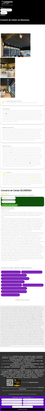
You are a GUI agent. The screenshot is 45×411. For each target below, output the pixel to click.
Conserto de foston (5, 322)
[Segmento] (6, 10)
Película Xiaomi (17, 385)
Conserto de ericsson (12, 325)
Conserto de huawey (13, 321)
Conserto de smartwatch (27, 331)
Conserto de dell (4, 325)
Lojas (2, 7)
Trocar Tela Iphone (15, 368)
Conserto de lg (17, 316)
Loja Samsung (15, 374)
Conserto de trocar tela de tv (11, 350)
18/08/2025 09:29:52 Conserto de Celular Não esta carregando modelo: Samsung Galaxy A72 (14, 291)
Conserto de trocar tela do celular (25, 350)
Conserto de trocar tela (28, 333)
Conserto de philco (5, 321)
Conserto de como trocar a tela (20, 336)
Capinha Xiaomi (29, 380)
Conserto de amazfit (28, 334)
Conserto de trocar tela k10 (6, 351)
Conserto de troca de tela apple (10, 342)
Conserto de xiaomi (26, 330)
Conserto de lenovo (5, 327)
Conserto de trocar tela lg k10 (19, 351)
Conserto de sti (21, 322)
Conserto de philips (25, 328)
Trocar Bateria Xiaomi (27, 373)
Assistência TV (13, 365)
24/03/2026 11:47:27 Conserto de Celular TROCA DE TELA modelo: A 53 (11, 272)
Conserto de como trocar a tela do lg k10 (29, 338)
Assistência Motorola (16, 367)
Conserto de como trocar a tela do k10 (12, 338)
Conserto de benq (29, 324)
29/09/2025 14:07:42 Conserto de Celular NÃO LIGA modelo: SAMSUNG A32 (11, 285)
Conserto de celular (5, 314)
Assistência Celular (18, 364)
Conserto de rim (33, 328)
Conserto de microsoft (14, 327)
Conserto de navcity (22, 321)
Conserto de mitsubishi (31, 327)
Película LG (35, 385)
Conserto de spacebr (36, 319)
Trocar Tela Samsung (28, 368)
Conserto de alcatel (21, 324)
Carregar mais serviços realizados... (22, 299)
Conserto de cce (4, 318)
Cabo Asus (6, 383)
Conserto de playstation (9, 333)
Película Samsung (31, 383)
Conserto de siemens (7, 330)
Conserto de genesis (22, 318)
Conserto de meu (30, 321)
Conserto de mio (22, 327)
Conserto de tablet (13, 314)
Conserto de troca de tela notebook (15, 345)
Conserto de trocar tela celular (9, 348)
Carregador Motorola (38, 377)
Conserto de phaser (38, 322)
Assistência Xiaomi (28, 367)
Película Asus (27, 385)
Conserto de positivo (31, 318)
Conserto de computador (6, 331)
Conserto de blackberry (38, 324)
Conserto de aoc (36, 331)
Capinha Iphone (38, 379)
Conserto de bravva (12, 324)
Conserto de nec (7, 328)
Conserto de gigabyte (30, 325)
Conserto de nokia (33, 316)
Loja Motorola (25, 374)
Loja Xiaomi (33, 374)
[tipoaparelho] (11, 399)
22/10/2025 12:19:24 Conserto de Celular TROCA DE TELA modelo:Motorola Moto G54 (12, 282)
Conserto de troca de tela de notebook (29, 344)
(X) (32, 397)
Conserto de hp (38, 325)
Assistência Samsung (36, 365)
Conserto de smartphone (23, 314)
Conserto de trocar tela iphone (7, 336)
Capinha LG (3, 382)
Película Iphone (20, 383)
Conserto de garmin (21, 325)
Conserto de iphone (19, 333)
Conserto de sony (25, 316)
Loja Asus (40, 374)
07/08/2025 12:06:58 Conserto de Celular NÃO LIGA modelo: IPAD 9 (10, 295)
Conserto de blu (11, 319)
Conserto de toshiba (17, 330)
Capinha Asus (39, 380)
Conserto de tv (40, 330)
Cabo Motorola (31, 382)
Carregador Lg (29, 379)
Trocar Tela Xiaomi (25, 370)
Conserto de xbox (37, 334)
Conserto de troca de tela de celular (13, 344)
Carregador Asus (18, 379)
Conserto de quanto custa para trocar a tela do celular (23, 339)
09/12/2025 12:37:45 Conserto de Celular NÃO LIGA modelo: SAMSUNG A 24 (31, 272)
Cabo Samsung (21, 382)
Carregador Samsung (25, 377)
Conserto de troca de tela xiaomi (31, 345)
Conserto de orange (29, 322)
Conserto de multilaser (13, 318)
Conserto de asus (40, 318)
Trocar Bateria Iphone (17, 371)
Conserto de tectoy (19, 319)
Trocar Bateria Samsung (32, 371)
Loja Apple (7, 374)
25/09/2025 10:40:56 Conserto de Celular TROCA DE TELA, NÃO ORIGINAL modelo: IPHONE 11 (14, 288)
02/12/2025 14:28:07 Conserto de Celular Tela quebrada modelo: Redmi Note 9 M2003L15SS (14, 275)
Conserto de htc (4, 319)
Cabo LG (12, 383)
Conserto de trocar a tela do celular (12, 347)
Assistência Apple (24, 365)
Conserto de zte (33, 330)
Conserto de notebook (16, 331)
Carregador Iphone (12, 377)
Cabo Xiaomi (40, 382)
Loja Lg (22, 376)
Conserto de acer (4, 324)
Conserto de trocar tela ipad (38, 350)
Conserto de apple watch (9, 334)
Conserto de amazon (19, 334)
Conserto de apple (32, 314)
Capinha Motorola (18, 380)
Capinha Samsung (6, 380)
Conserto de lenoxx (13, 322)
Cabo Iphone (12, 382)
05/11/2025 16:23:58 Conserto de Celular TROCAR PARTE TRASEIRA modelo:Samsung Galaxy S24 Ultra (15, 278)
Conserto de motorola (9, 316)
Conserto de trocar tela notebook (32, 351)
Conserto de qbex (38, 321)
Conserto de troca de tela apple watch (26, 342)
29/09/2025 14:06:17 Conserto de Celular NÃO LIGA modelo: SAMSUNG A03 (33, 285)
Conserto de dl (40, 316)
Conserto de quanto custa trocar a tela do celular (25, 341)
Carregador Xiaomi (7, 379)
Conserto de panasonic (16, 328)
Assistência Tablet (30, 364)
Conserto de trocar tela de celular (24, 348)
